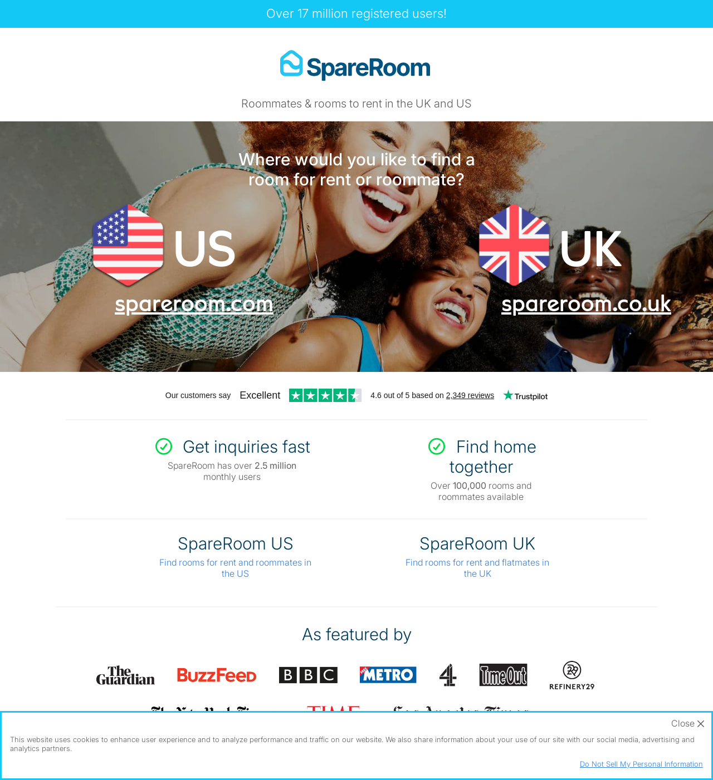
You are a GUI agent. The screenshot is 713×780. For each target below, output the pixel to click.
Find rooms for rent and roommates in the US (235, 568)
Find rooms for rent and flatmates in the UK (477, 568)
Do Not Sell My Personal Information (641, 763)
